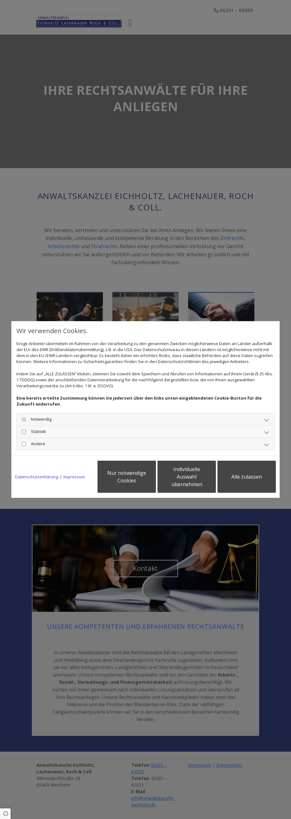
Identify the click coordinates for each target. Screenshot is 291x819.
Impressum (74, 477)
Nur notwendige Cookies (126, 476)
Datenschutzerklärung (36, 477)
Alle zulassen (246, 476)
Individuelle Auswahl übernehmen (186, 477)
